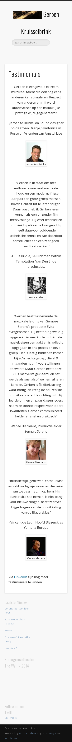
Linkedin (20, 577)
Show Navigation (58, 34)
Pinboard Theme (28, 733)
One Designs (49, 733)
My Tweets (11, 717)
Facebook (28, 52)
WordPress (11, 738)
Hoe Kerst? (11, 648)
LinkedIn (43, 52)
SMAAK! (9, 630)
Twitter (35, 52)
